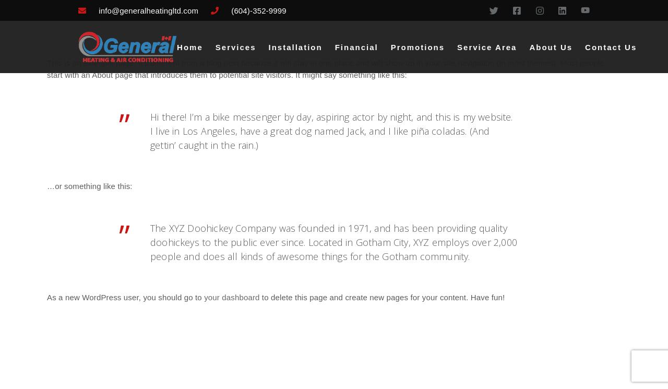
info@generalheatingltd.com (148, 10)
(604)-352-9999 (259, 10)
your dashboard (231, 297)
